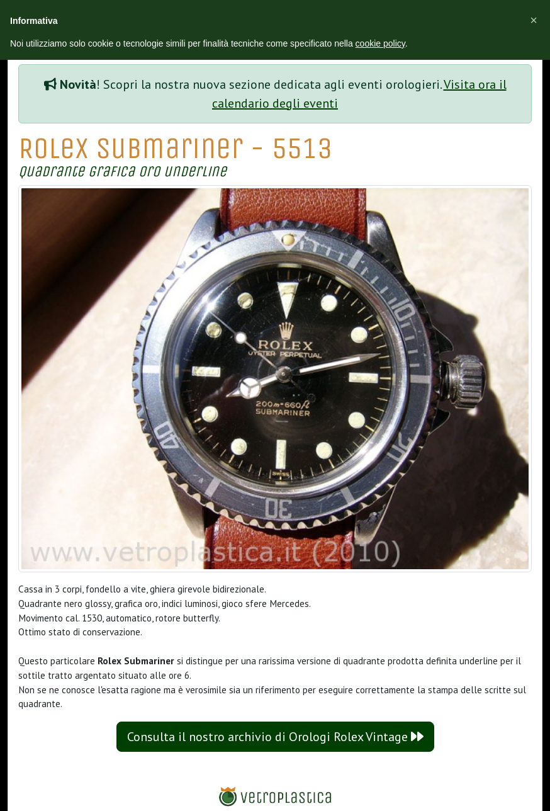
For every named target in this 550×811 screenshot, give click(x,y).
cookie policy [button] (380, 43)
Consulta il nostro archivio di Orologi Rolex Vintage (275, 737)
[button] (534, 20)
